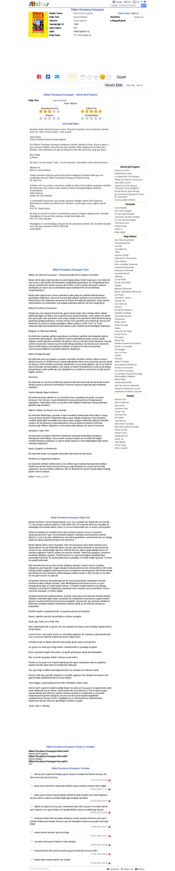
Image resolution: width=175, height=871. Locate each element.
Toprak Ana (120, 300)
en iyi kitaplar (121, 207)
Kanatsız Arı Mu (122, 170)
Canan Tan (120, 411)
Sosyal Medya (91, 115)
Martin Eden (120, 379)
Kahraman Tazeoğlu (124, 423)
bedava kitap (121, 226)
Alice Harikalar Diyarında (126, 264)
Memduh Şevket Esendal (127, 426)
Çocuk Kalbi (120, 279)
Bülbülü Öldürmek (123, 288)
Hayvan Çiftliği (121, 255)
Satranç (118, 307)
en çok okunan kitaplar (125, 220)
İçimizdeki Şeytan (123, 316)
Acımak (118, 246)
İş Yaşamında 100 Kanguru (127, 176)
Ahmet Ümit (120, 399)
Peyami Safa (121, 433)
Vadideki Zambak (123, 313)
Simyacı (118, 358)
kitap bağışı (120, 232)
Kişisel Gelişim (81, 17)
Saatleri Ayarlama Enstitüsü (128, 343)
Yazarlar (130, 396)
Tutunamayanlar (122, 243)
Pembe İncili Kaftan (124, 367)
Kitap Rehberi (130, 236)
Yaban (117, 328)
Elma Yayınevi (80, 20)
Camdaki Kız (121, 249)
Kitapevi (49, 115)
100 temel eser (122, 223)
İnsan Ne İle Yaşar (123, 331)
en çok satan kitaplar (124, 214)
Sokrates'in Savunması (126, 258)
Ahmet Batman (122, 402)
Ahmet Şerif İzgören (83, 13)
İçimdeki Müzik (122, 273)
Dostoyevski (121, 414)
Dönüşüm (119, 337)
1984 (117, 252)
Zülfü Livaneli (121, 448)
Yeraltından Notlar (123, 382)
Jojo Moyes (120, 420)
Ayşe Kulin (120, 405)
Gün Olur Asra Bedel (124, 240)
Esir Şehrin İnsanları (124, 370)
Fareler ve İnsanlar (123, 346)
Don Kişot (119, 294)
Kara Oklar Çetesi (123, 182)
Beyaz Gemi (120, 322)
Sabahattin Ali (121, 436)
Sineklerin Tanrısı (123, 297)
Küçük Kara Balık (122, 282)
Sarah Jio (119, 439)
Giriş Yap (130, 85)
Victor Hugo (120, 445)
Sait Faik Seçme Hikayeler (127, 385)
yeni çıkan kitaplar (123, 211)
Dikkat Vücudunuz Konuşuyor (129, 179)
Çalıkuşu (119, 276)
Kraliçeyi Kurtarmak (124, 270)
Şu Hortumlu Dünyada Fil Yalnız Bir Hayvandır (129, 195)
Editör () (91, 108)
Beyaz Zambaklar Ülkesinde (128, 291)
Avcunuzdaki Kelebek (125, 200)
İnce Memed (121, 304)
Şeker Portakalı (122, 361)
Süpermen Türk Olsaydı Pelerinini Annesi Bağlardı (127, 186)
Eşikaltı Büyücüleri (123, 173)
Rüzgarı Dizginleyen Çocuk (127, 388)
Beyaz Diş (119, 340)
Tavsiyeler (130, 204)
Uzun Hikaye (121, 261)
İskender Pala (121, 408)
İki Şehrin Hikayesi (123, 310)
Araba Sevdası (121, 325)
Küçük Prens (121, 334)
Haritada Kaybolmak (124, 267)
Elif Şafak (119, 417)
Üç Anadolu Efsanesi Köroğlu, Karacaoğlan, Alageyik (129, 375)
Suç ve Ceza (121, 352)
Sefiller (118, 355)
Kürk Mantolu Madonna (126, 364)
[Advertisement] (87, 54)
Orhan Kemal (121, 430)
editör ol (118, 229)
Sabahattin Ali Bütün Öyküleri (128, 391)
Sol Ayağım (120, 349)
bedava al (138, 17)
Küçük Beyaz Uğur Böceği (127, 191)
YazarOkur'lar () (49, 108)
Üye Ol (139, 85)
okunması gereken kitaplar (127, 217)
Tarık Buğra (120, 442)
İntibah (118, 285)
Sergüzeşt (120, 319)
